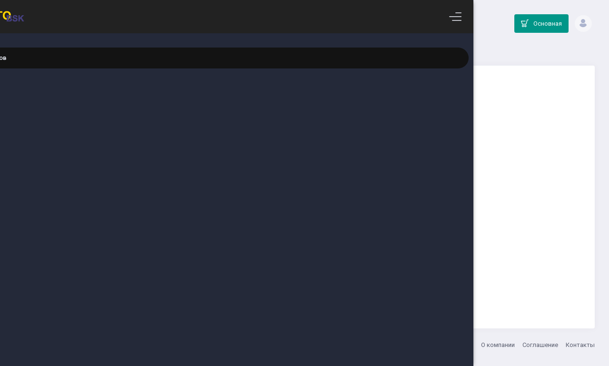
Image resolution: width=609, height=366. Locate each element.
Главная (291, 50)
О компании (498, 344)
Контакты (580, 344)
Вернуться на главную (377, 274)
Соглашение (540, 344)
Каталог (321, 50)
